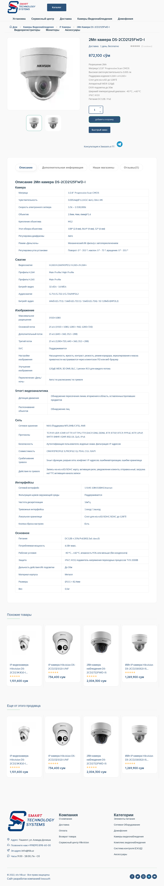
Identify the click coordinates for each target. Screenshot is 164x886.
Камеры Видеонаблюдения (94, 18)
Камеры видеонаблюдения (129, 836)
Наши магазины (103, 167)
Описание (26, 167)
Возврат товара (67, 836)
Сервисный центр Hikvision (74, 842)
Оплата (63, 830)
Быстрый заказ (99, 130)
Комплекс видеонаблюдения (130, 842)
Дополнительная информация (62, 167)
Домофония (125, 18)
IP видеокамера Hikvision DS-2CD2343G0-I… (19, 668)
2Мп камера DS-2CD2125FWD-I (93, 27)
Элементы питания (124, 818)
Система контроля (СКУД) (128, 848)
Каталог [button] (56, 7)
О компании (65, 818)
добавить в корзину (104, 119)
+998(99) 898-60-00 (39, 845)
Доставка (66, 18)
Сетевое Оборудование (127, 824)
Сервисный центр (42, 18)
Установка (19, 18)
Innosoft (45, 878)
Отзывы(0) (131, 167)
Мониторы (52, 30)
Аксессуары (120, 854)
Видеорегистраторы (27, 30)
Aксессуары (72, 30)
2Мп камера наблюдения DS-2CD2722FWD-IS (97, 668)
